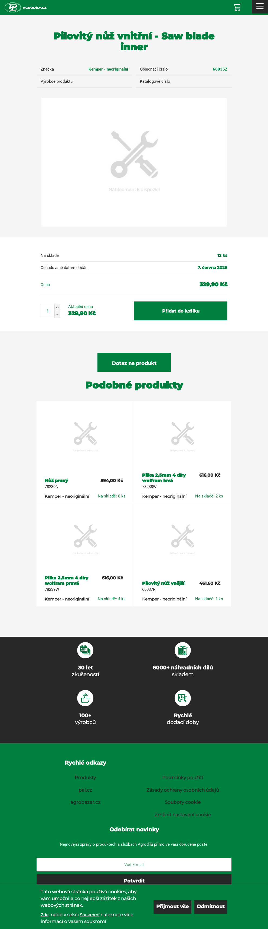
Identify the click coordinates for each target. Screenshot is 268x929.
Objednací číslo (154, 69)
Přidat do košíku (181, 311)
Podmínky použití (182, 777)
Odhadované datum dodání (65, 267)
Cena (45, 284)
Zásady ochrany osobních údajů (182, 790)
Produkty (85, 777)
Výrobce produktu (57, 81)
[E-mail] (134, 864)
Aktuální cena (80, 306)
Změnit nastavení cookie (183, 814)
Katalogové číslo (155, 81)
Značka (47, 69)
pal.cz (85, 790)
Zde (44, 914)
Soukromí (89, 914)
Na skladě (50, 255)
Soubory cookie (183, 802)
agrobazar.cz (85, 802)
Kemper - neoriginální (108, 69)
